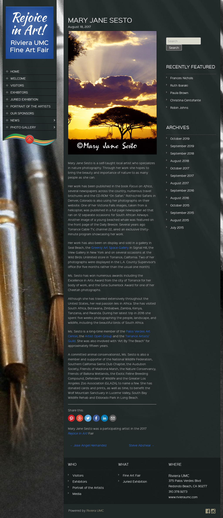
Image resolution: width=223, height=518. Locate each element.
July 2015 (177, 227)
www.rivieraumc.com (183, 497)
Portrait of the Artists (30, 106)
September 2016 (182, 190)
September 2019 (182, 146)
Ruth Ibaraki (179, 85)
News (14, 120)
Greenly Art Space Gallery (110, 247)
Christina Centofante (185, 100)
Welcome (18, 78)
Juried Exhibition (24, 99)
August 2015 (179, 220)
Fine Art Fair (131, 475)
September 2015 (182, 213)
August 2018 (179, 161)
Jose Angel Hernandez (88, 445)
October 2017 (179, 168)
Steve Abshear (141, 445)
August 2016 (179, 198)
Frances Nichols (181, 78)
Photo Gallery (23, 127)
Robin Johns (179, 107)
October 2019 (179, 138)
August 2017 (179, 183)
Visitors (17, 85)
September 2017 (182, 175)
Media (77, 494)
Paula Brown (179, 93)
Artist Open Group (98, 336)
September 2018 (182, 153)
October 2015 (179, 205)
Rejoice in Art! (78, 433)
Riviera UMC (95, 510)
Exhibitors (19, 92)
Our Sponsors (22, 113)
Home (14, 71)
